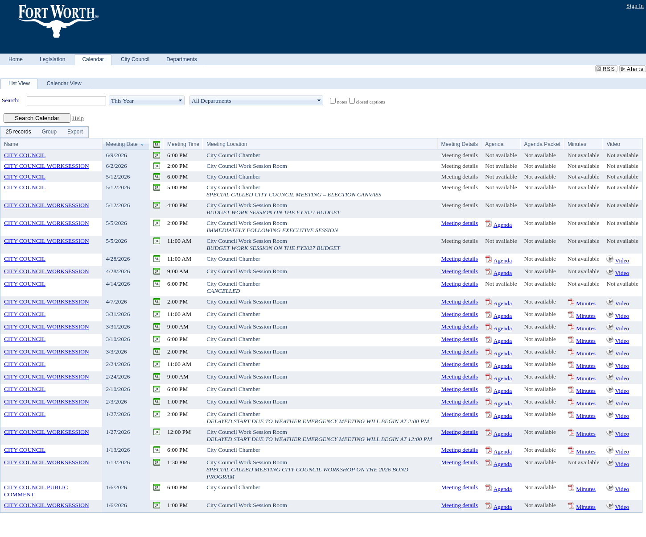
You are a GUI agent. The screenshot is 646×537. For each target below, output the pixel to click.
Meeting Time (183, 144)
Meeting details (459, 155)
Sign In (635, 5)
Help (78, 118)
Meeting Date (121, 144)
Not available (501, 155)
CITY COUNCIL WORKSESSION (46, 165)
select (181, 100)
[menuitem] (18, 132)
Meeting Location (226, 144)
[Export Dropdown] (75, 132)
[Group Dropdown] (49, 132)
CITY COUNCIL (24, 155)
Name (11, 144)
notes (342, 102)
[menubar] (44, 132)
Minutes (586, 303)
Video (622, 260)
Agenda (503, 224)
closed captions (370, 102)
